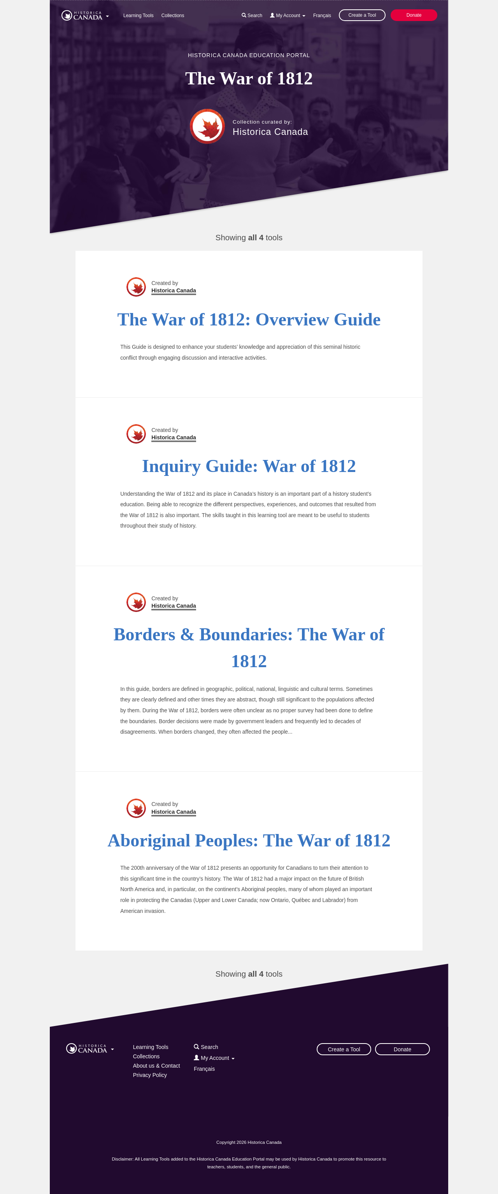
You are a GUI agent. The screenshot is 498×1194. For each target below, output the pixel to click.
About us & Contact (156, 1066)
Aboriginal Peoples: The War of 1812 (249, 840)
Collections (172, 15)
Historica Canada (270, 132)
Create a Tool (362, 15)
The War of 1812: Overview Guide (249, 319)
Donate (414, 15)
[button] (85, 14)
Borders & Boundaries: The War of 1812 (249, 647)
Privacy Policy (150, 1075)
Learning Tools (138, 15)
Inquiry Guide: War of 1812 (249, 466)
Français (322, 15)
